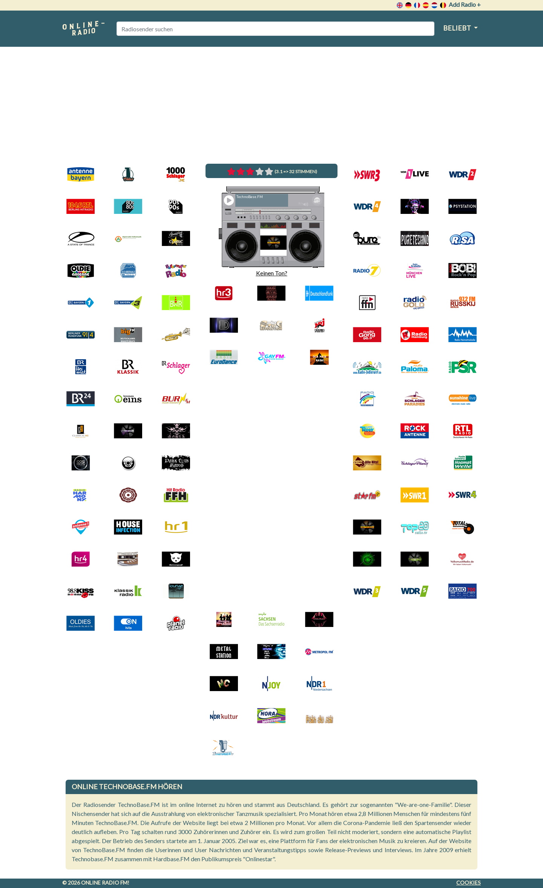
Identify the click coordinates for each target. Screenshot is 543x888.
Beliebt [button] (457, 28)
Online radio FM (104, 882)
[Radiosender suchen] (275, 29)
